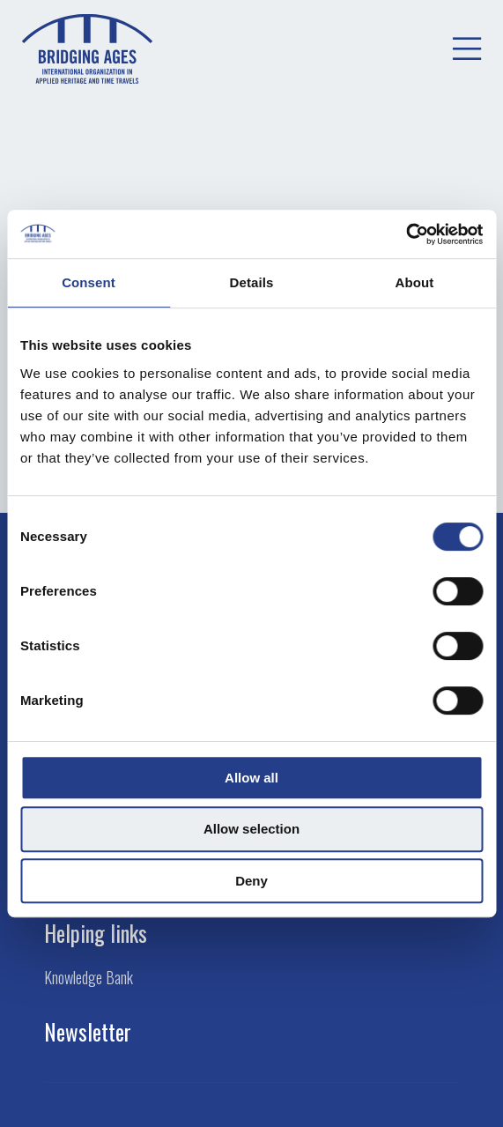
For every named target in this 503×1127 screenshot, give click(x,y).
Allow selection (251, 828)
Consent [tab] (88, 282)
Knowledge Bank (88, 978)
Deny (251, 880)
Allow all (251, 777)
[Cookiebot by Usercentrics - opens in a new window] (406, 234)
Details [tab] (252, 282)
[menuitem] (467, 49)
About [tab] (415, 282)
